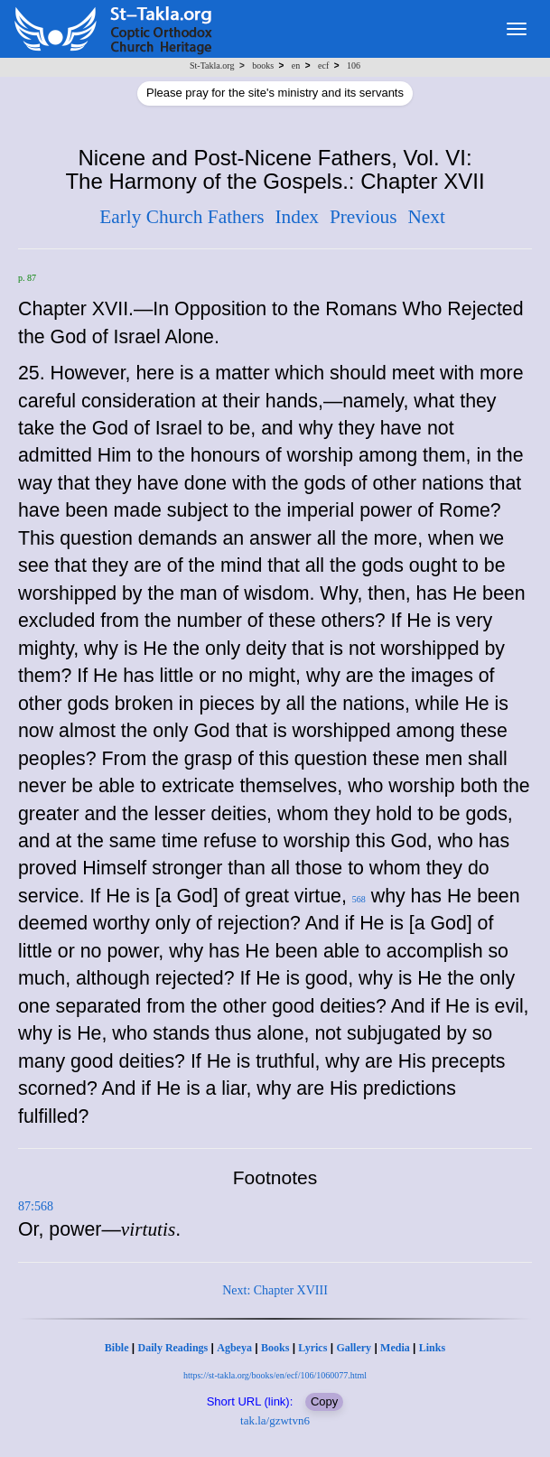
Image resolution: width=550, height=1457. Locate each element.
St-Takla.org (212, 65)
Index (297, 217)
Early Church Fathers (181, 217)
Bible (117, 1347)
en (296, 65)
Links (432, 1347)
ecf (323, 65)
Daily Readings (173, 1347)
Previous (363, 217)
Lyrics (312, 1347)
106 (353, 65)
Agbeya (234, 1347)
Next (425, 217)
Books (275, 1347)
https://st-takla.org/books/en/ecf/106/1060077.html (275, 1375)
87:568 (35, 1206)
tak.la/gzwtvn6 (275, 1420)
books (263, 65)
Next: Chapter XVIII (275, 1290)
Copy (324, 1401)
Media (395, 1347)
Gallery (353, 1347)
